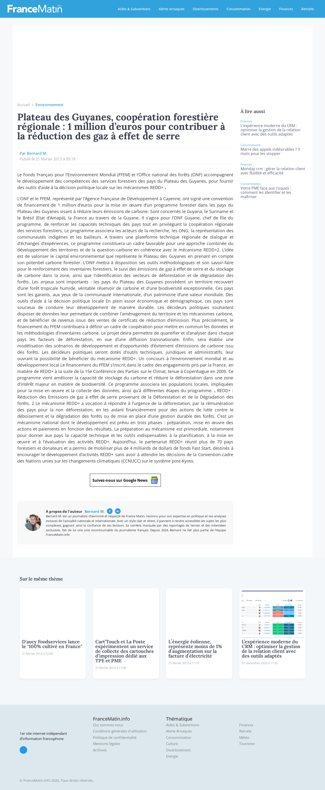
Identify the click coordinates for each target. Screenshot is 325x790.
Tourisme (247, 743)
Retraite (307, 9)
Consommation (238, 9)
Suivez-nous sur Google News (125, 480)
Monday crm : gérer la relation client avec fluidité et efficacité (273, 171)
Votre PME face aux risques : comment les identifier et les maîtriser (266, 192)
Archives (100, 750)
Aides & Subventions (134, 9)
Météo (244, 737)
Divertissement (178, 750)
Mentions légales (106, 743)
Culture (172, 743)
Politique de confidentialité (114, 737)
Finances (286, 9)
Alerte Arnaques (171, 9)
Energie (265, 9)
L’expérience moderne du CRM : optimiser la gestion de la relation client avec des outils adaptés (270, 130)
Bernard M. (37, 153)
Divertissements (205, 9)
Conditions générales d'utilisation (120, 731)
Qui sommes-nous (108, 725)
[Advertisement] (162, 66)
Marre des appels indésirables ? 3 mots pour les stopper (270, 151)
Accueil (23, 104)
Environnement (49, 104)
